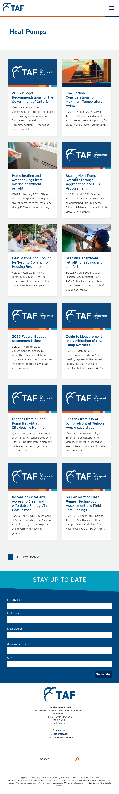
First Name (14, 599)
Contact (74, 778)
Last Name (14, 613)
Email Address (16, 628)
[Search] (77, 759)
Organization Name (18, 644)
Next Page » (31, 557)
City (9, 657)
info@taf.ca (59, 723)
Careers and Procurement (60, 737)
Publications (59, 730)
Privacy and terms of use (89, 778)
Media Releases (59, 733)
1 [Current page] (11, 557)
